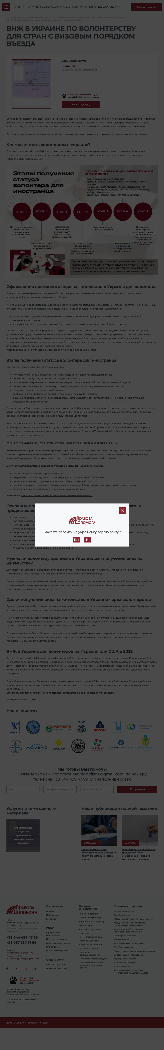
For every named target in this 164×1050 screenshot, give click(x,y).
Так (76, 540)
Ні (87, 540)
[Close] (122, 510)
